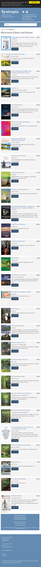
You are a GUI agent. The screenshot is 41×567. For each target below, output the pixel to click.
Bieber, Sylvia (14, 157)
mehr (31, 46)
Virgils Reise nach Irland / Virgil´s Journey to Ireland (22, 38)
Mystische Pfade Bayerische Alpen (21, 445)
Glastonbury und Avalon (18, 54)
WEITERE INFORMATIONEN (26, 5)
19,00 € (38, 138)
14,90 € (38, 309)
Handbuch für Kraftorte (18, 172)
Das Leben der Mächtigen (18, 479)
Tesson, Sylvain (14, 107)
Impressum (4, 555)
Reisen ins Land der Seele (18, 155)
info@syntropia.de (29, 20)
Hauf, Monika (14, 211)
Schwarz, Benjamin (15, 142)
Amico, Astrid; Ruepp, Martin (17, 277)
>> (9, 512)
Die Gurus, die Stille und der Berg (20, 122)
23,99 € (38, 71)
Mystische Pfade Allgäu (18, 376)
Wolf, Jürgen (14, 174)
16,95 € (38, 427)
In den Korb (15, 49)
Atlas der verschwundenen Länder (21, 292)
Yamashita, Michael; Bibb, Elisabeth (19, 90)
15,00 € (38, 122)
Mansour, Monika (15, 431)
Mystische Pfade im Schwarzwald (20, 410)
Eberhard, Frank (14, 378)
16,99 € (38, 258)
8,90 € (38, 462)
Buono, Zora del (14, 481)
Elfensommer (15, 258)
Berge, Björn (14, 294)
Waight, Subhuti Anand (16, 124)
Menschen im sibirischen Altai (19, 189)
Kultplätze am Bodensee (18, 224)
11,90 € (38, 172)
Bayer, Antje (13, 361)
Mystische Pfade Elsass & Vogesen (21, 393)
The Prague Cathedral (17, 325)
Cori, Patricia (14, 75)
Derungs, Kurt (14, 226)
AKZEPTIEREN (34, 2)
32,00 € (38, 479)
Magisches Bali (15, 462)
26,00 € (38, 292)
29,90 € (38, 275)
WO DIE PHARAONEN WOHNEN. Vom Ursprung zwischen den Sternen (21, 72)
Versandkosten (30, 561)
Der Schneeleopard (16, 105)
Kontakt (3, 553)
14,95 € (38, 155)
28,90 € (38, 224)
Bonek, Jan (13, 311)
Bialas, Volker (14, 41)
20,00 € (38, 105)
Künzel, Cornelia (14, 191)
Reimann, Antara (14, 56)
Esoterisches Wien (16, 495)
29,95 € (38, 88)
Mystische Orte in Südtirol (18, 275)
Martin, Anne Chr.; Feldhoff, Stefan (18, 344)
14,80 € (38, 189)
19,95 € (38, 37)
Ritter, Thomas (14, 464)
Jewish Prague (15, 309)
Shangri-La (14, 88)
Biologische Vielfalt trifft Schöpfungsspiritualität (18, 139)
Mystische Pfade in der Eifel (19, 359)
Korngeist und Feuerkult (18, 241)
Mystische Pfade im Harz (18, 342)
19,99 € (38, 342)
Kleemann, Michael (15, 447)
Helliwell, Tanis (14, 260)
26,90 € (38, 241)
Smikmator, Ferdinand (16, 498)
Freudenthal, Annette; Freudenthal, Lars (19, 395)
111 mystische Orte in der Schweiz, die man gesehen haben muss (22, 427)
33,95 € (38, 495)
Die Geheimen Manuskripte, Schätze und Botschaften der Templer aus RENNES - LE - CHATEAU (23, 208)
